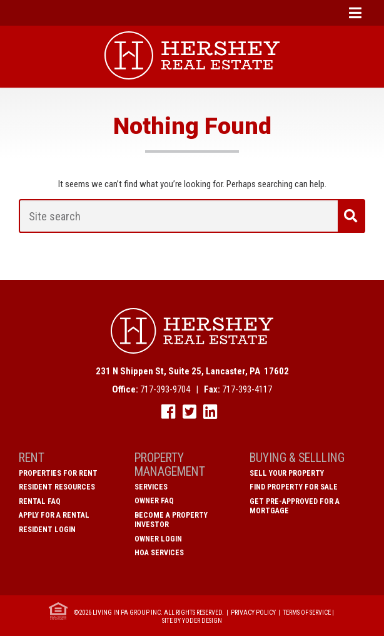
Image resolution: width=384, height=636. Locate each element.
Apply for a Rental (54, 515)
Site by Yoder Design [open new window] (192, 621)
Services (151, 487)
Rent (31, 458)
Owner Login (158, 539)
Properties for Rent (58, 473)
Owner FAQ (154, 500)
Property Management (169, 465)
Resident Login (47, 529)
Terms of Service (307, 612)
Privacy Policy (253, 612)
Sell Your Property (287, 473)
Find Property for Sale (294, 487)
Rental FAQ (40, 501)
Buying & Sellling (297, 458)
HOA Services (159, 552)
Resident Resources (57, 487)
